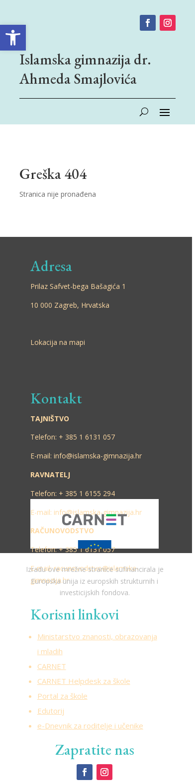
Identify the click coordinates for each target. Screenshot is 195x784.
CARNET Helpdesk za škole (83, 681)
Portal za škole (62, 696)
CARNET (51, 666)
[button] (13, 38)
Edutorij (50, 711)
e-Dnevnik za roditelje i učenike (90, 725)
